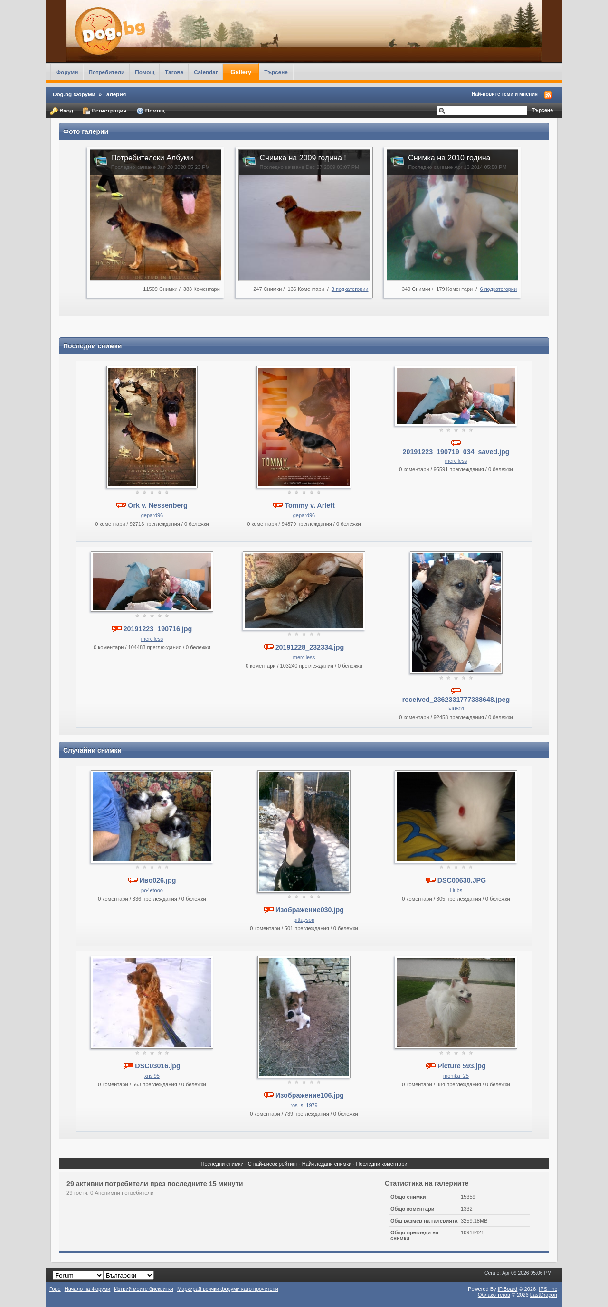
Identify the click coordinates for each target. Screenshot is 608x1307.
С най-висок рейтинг (273, 1164)
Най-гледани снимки (327, 1164)
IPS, (548, 1289)
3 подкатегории (350, 289)
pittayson (304, 920)
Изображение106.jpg (310, 1095)
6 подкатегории (498, 289)
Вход (61, 111)
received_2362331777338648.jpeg (456, 699)
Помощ (144, 72)
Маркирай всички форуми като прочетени (227, 1289)
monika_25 (456, 1076)
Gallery (240, 71)
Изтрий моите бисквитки (143, 1289)
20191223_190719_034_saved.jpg (456, 452)
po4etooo (152, 890)
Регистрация (104, 111)
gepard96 (152, 515)
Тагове (174, 72)
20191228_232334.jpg (310, 647)
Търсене (276, 72)
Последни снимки (221, 1164)
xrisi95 (152, 1076)
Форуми (67, 72)
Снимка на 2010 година (449, 158)
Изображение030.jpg (310, 910)
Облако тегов (494, 1295)
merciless (456, 461)
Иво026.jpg (158, 880)
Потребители (106, 72)
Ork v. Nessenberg (157, 505)
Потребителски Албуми (152, 158)
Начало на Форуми (88, 1289)
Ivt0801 (456, 708)
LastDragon (543, 1295)
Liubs (456, 890)
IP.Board (508, 1289)
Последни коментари (381, 1164)
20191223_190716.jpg (158, 629)
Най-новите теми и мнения (505, 94)
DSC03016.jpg (157, 1066)
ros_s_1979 (304, 1105)
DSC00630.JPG (461, 880)
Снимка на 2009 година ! (303, 158)
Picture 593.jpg (461, 1066)
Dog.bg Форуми (74, 94)
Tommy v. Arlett (309, 505)
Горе (55, 1289)
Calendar (206, 72)
